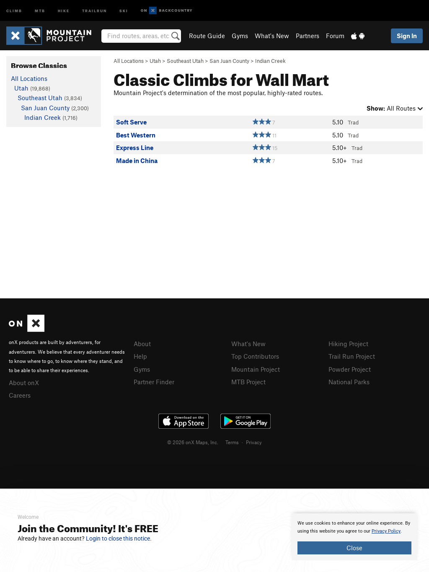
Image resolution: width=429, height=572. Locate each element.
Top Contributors (255, 356)
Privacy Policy (386, 531)
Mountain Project (255, 368)
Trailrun (94, 10)
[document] (354, 536)
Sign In (407, 35)
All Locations (129, 60)
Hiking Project (348, 343)
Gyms (240, 35)
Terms (232, 441)
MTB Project (248, 380)
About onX (24, 382)
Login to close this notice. (119, 538)
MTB (40, 10)
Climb (14, 10)
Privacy (254, 441)
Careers (20, 394)
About (142, 343)
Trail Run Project (351, 356)
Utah (155, 60)
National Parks (349, 380)
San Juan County (229, 60)
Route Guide (207, 35)
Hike (64, 10)
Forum (335, 35)
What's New (272, 35)
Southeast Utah (185, 60)
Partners (307, 35)
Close (354, 547)
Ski (123, 10)
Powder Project (349, 368)
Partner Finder (154, 380)
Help (140, 356)
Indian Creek (270, 60)
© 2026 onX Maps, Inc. (192, 441)
